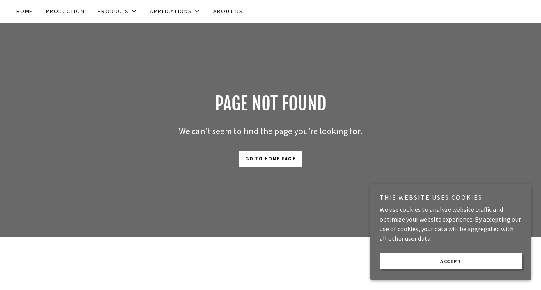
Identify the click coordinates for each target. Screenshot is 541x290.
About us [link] (228, 11)
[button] (117, 11)
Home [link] (24, 11)
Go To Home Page (270, 158)
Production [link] (65, 11)
